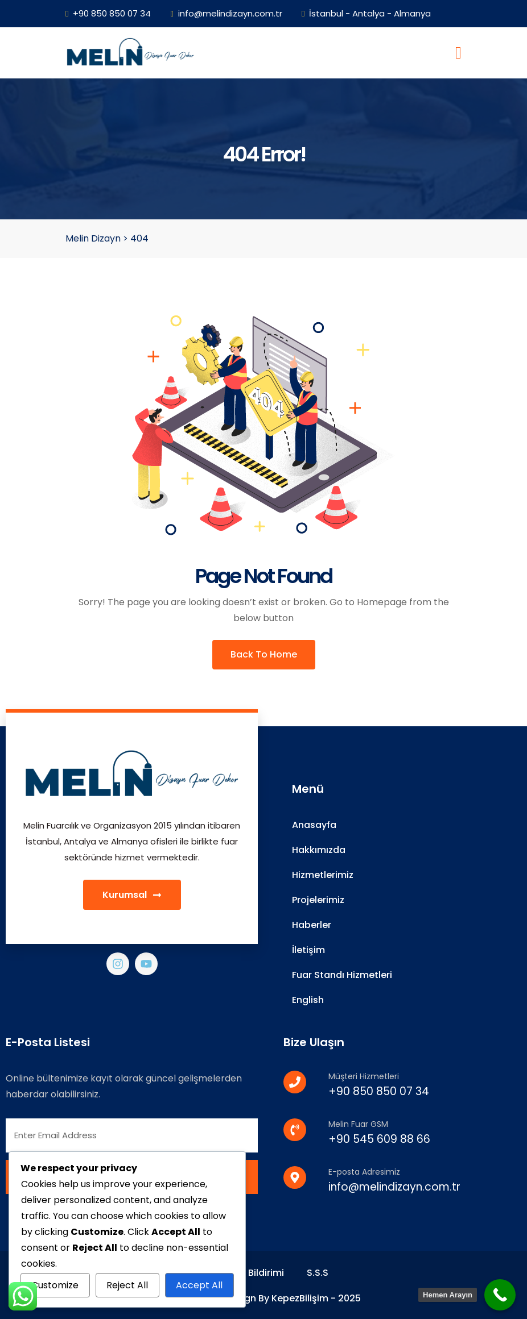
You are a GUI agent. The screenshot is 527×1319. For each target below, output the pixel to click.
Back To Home (263, 654)
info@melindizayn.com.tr (226, 13)
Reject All (127, 1285)
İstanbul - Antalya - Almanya (366, 13)
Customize (55, 1285)
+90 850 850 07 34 (108, 13)
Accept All (199, 1285)
